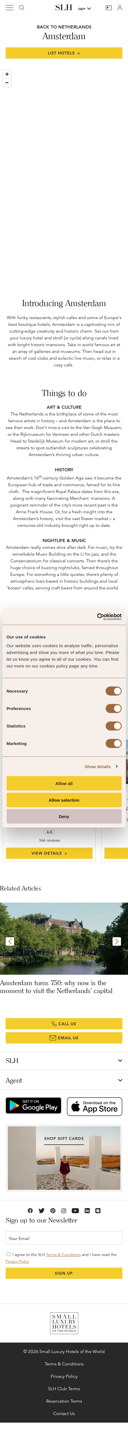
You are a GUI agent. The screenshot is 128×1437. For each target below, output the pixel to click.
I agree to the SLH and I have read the (61, 1258)
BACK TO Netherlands (64, 27)
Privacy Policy (17, 1261)
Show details (98, 766)
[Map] (64, 173)
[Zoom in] (7, 74)
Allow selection (64, 799)
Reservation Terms (64, 1401)
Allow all (64, 783)
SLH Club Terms (64, 1389)
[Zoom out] (7, 82)
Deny (64, 816)
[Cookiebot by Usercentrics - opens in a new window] (97, 617)
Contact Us (64, 1413)
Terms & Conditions (63, 1254)
